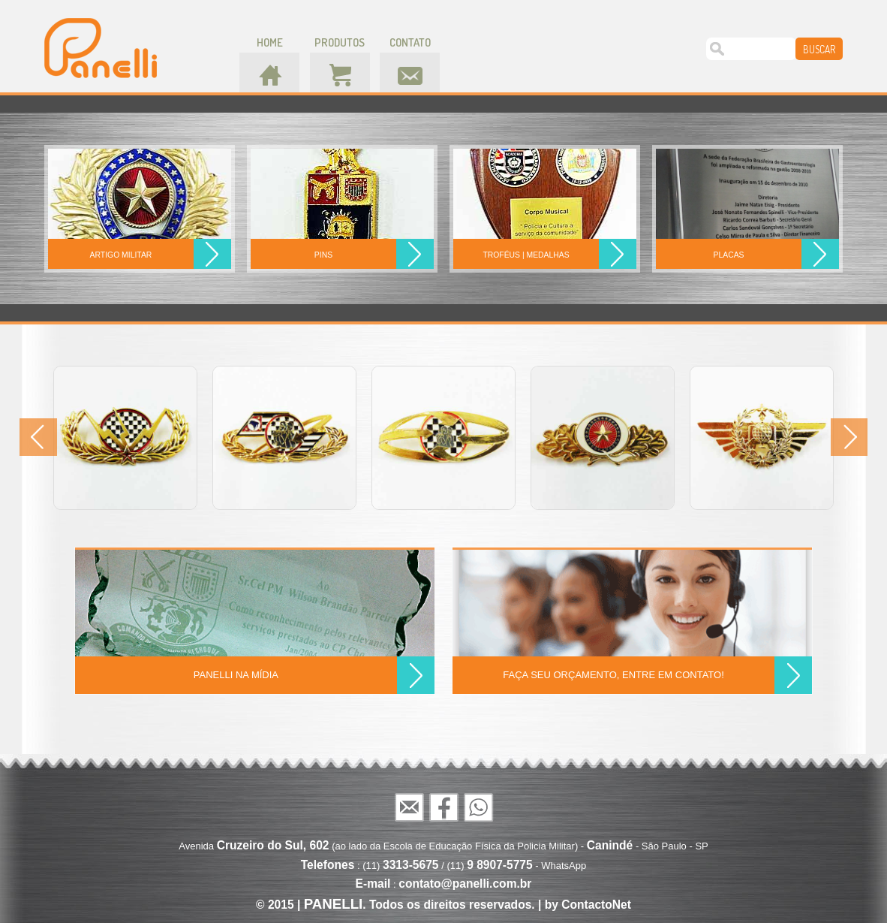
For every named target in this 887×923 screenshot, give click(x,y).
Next (848, 437)
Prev (38, 437)
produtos (339, 42)
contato (410, 42)
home (270, 42)
